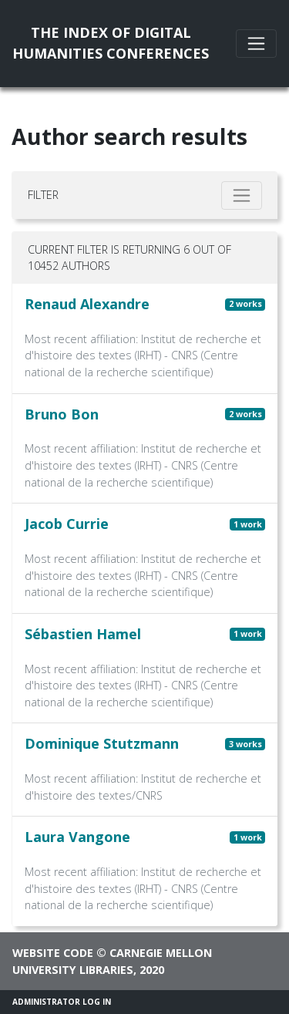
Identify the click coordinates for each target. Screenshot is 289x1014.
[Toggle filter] (241, 195)
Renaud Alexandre (87, 304)
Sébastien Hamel (83, 634)
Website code (52, 952)
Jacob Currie (67, 523)
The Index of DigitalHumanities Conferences (110, 42)
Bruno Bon (62, 414)
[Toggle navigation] (256, 43)
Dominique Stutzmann (102, 743)
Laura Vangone (77, 836)
